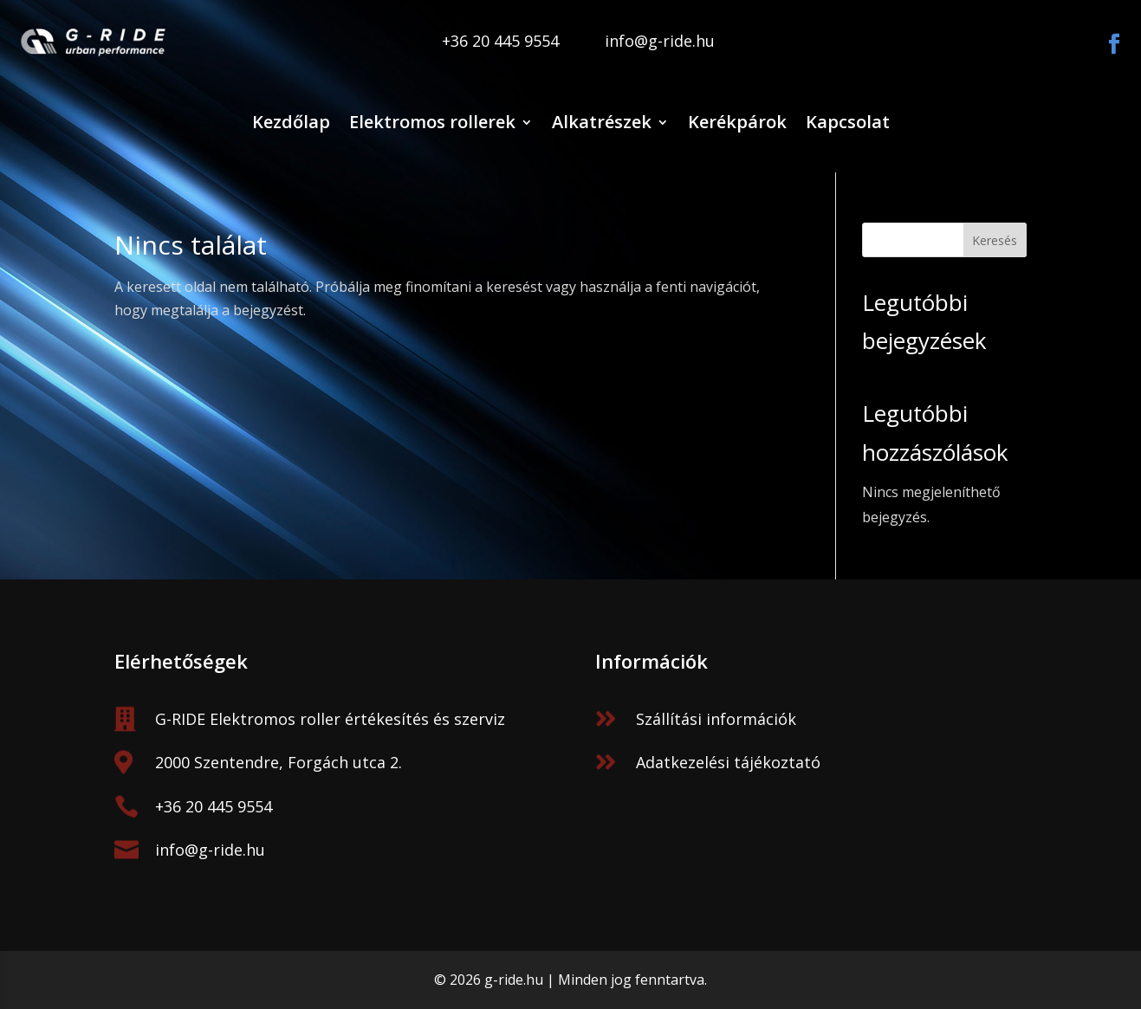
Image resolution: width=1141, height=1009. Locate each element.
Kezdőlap (291, 121)
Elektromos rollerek (432, 121)
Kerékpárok (737, 121)
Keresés (994, 240)
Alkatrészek (602, 121)
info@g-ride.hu (210, 849)
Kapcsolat (848, 121)
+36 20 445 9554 (213, 806)
